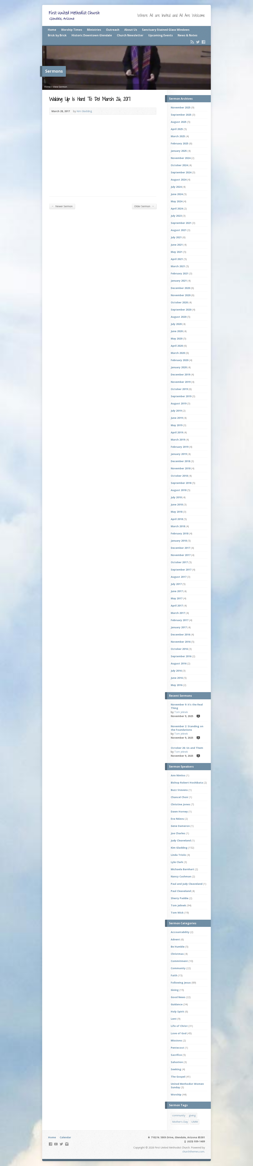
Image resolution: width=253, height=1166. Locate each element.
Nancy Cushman (181, 876)
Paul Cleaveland (181, 891)
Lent (174, 1018)
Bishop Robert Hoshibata (187, 782)
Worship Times (71, 30)
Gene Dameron (180, 826)
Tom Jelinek (181, 712)
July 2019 (176, 410)
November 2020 (180, 295)
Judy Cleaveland (181, 840)
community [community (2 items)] (178, 1115)
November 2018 (180, 468)
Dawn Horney (179, 811)
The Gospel (178, 1076)
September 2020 (181, 309)
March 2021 (178, 266)
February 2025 (179, 143)
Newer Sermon (62, 206)
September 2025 (181, 114)
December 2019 (180, 374)
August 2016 (178, 663)
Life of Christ (179, 1026)
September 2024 (181, 172)
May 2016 (176, 685)
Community (178, 968)
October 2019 (179, 389)
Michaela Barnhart (182, 869)
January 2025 (179, 150)
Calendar (65, 1137)
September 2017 (181, 569)
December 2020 (180, 288)
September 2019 (181, 396)
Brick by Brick (57, 35)
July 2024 (176, 186)
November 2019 (180, 382)
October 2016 (179, 649)
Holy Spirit (177, 1011)
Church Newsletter (130, 35)
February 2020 (179, 360)
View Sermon (60, 86)
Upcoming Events (160, 35)
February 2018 (179, 533)
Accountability (180, 932)
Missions (176, 1040)
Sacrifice (176, 1055)
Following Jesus (181, 982)
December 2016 (180, 634)
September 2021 (181, 223)
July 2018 (176, 497)
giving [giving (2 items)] (192, 1115)
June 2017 (177, 591)
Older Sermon (144, 206)
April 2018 (177, 519)
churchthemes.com (193, 1151)
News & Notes (187, 35)
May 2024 (176, 201)
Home (52, 30)
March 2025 (178, 136)
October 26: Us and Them (187, 747)
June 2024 (177, 194)
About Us (130, 30)
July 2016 (176, 670)
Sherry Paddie (179, 898)
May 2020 (176, 338)
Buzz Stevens (179, 790)
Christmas (177, 953)
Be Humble (177, 946)
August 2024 (178, 179)
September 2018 (181, 483)
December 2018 (180, 461)
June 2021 (177, 244)
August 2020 (178, 316)
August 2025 (178, 122)
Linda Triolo (178, 855)
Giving (175, 990)
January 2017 (179, 627)
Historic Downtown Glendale (92, 35)
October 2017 (179, 562)
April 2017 (177, 605)
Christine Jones (180, 804)
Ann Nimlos (178, 775)
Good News (178, 997)
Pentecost (177, 1047)
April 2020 (177, 345)
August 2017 (178, 576)
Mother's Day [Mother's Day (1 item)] (180, 1121)
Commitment (179, 961)
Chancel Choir (179, 797)
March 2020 (178, 353)
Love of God (178, 1033)
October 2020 (179, 302)
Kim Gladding (84, 111)
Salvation (177, 1062)
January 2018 (179, 540)
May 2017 (176, 598)
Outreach (112, 30)
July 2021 (176, 237)
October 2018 (179, 475)
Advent (175, 939)
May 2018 (176, 511)
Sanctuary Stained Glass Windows (165, 30)
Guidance (177, 1004)
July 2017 (176, 584)
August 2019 (178, 403)
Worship (176, 1094)
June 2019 (177, 417)
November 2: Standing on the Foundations (187, 728)
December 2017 (180, 547)
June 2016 (177, 677)
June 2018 (177, 504)
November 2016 (180, 641)
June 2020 (177, 331)
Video (198, 716)
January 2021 (179, 280)
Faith (174, 975)
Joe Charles (178, 833)
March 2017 (178, 613)
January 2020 (179, 367)
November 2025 (180, 107)
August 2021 (178, 230)
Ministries (94, 30)
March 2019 (178, 439)
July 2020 (176, 324)
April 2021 (177, 259)
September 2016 (181, 656)
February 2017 (179, 620)
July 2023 (176, 215)
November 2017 (180, 555)
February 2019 (179, 446)
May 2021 (176, 252)
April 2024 (177, 208)
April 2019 (177, 432)
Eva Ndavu (177, 818)
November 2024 (180, 158)
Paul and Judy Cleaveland (186, 883)
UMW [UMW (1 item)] (195, 1121)
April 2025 (177, 129)
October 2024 (179, 165)
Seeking (176, 1069)
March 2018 (178, 526)
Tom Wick (177, 912)
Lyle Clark (177, 862)
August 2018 (178, 490)
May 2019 (176, 425)
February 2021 (179, 273)
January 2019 (179, 454)
